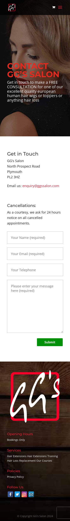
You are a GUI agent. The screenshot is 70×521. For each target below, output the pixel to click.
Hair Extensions (17, 456)
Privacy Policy (15, 477)
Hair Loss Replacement (21, 460)
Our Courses (44, 460)
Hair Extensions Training (42, 456)
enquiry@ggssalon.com (40, 185)
